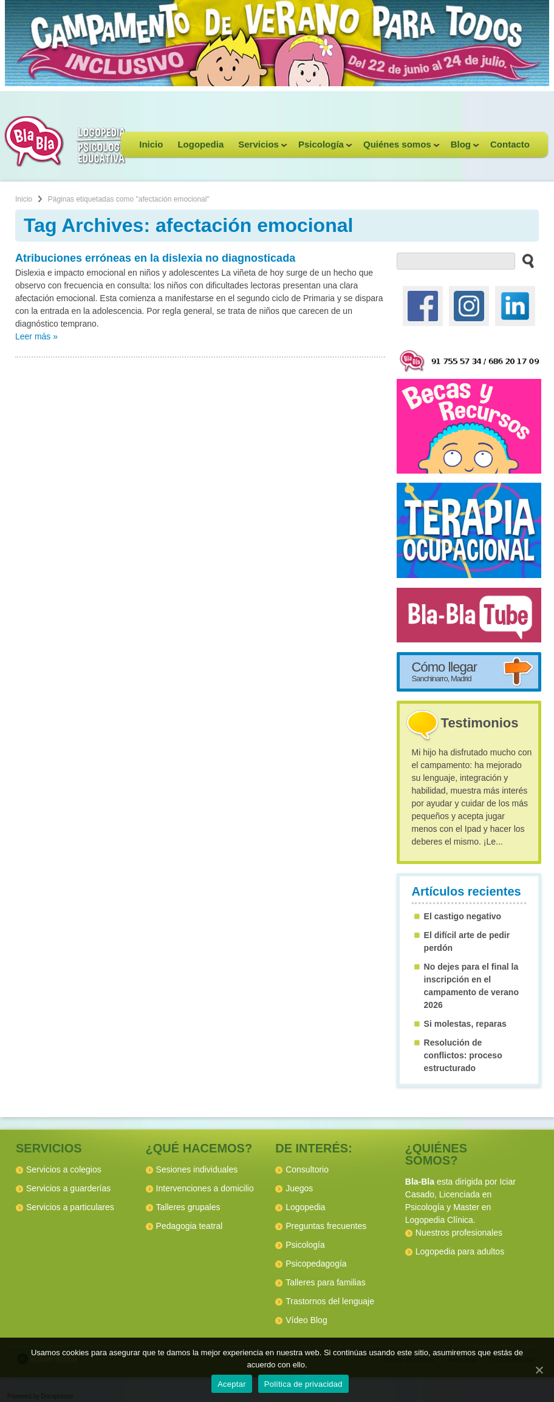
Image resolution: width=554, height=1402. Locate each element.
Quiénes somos (398, 148)
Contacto (510, 144)
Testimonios (480, 722)
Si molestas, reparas (465, 1024)
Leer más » (36, 336)
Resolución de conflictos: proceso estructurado (463, 1055)
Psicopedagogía (316, 1263)
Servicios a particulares (70, 1207)
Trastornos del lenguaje (330, 1301)
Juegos (299, 1188)
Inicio (151, 144)
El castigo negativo (463, 916)
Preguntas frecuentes (326, 1226)
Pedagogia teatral (189, 1226)
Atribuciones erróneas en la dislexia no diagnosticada (155, 258)
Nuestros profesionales (458, 1232)
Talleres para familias (326, 1282)
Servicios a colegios (63, 1169)
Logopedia (200, 144)
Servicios (259, 148)
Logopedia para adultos (459, 1251)
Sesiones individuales (197, 1169)
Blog (461, 148)
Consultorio (307, 1169)
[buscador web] (456, 261)
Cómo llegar (444, 670)
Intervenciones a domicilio (205, 1188)
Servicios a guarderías (68, 1188)
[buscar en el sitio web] (524, 260)
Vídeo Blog (306, 1320)
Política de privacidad (303, 1384)
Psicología (321, 148)
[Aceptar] (539, 1370)
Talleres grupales (188, 1207)
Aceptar (231, 1384)
